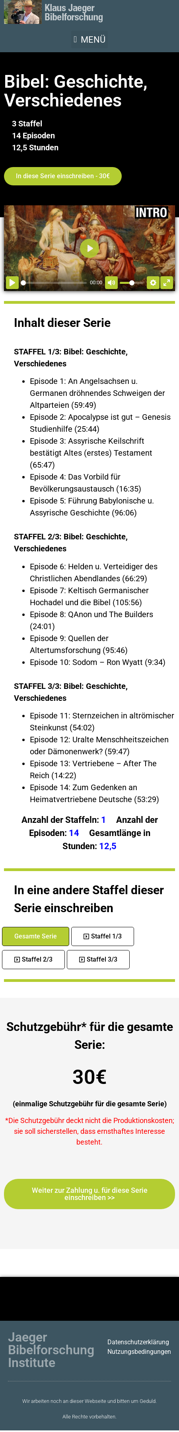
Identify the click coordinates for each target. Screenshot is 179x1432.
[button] (89, 39)
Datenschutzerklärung (138, 1342)
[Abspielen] (12, 282)
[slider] (54, 283)
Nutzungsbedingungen (139, 1351)
